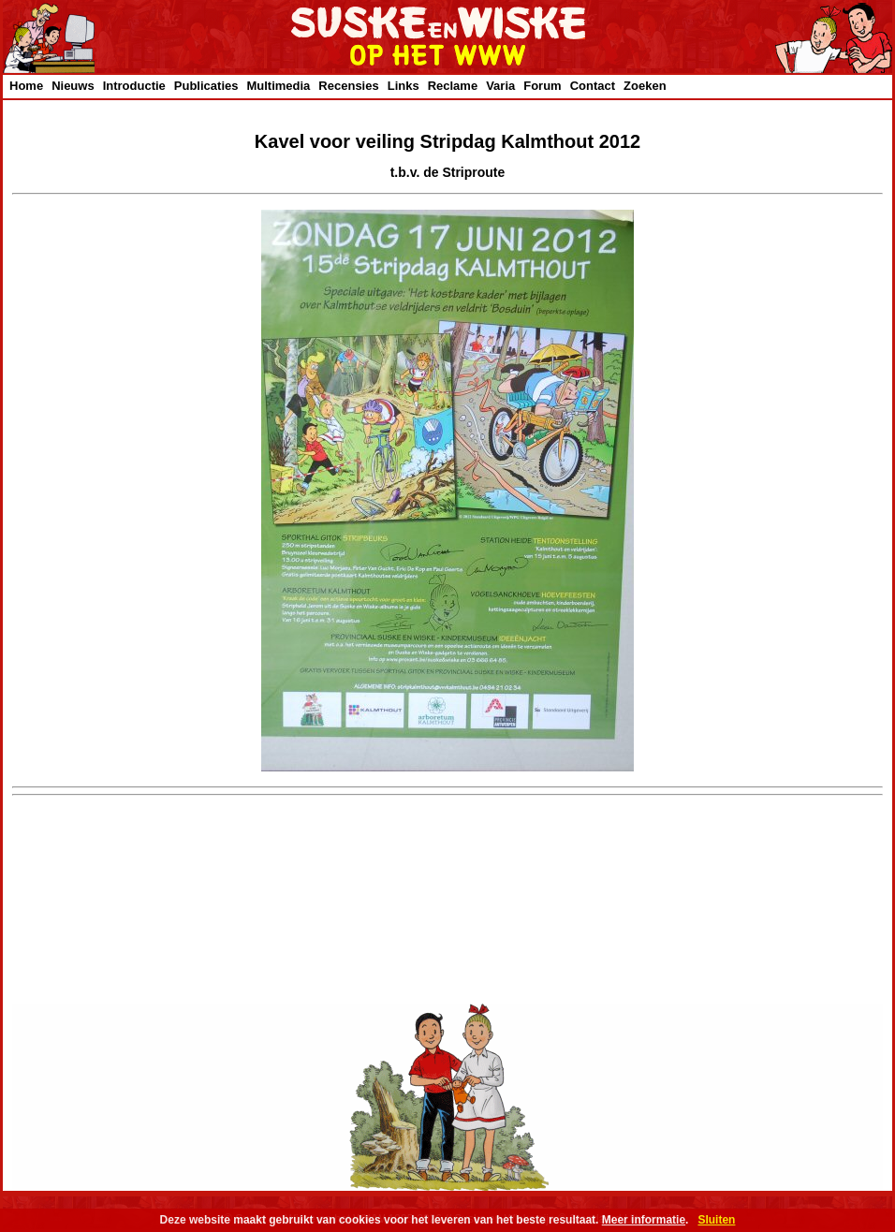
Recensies (348, 86)
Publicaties (206, 86)
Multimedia (278, 86)
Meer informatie (643, 1219)
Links (403, 86)
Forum (542, 86)
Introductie (134, 86)
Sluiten (716, 1219)
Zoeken (645, 86)
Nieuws (73, 86)
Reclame (452, 86)
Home (26, 86)
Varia (500, 86)
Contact (592, 86)
